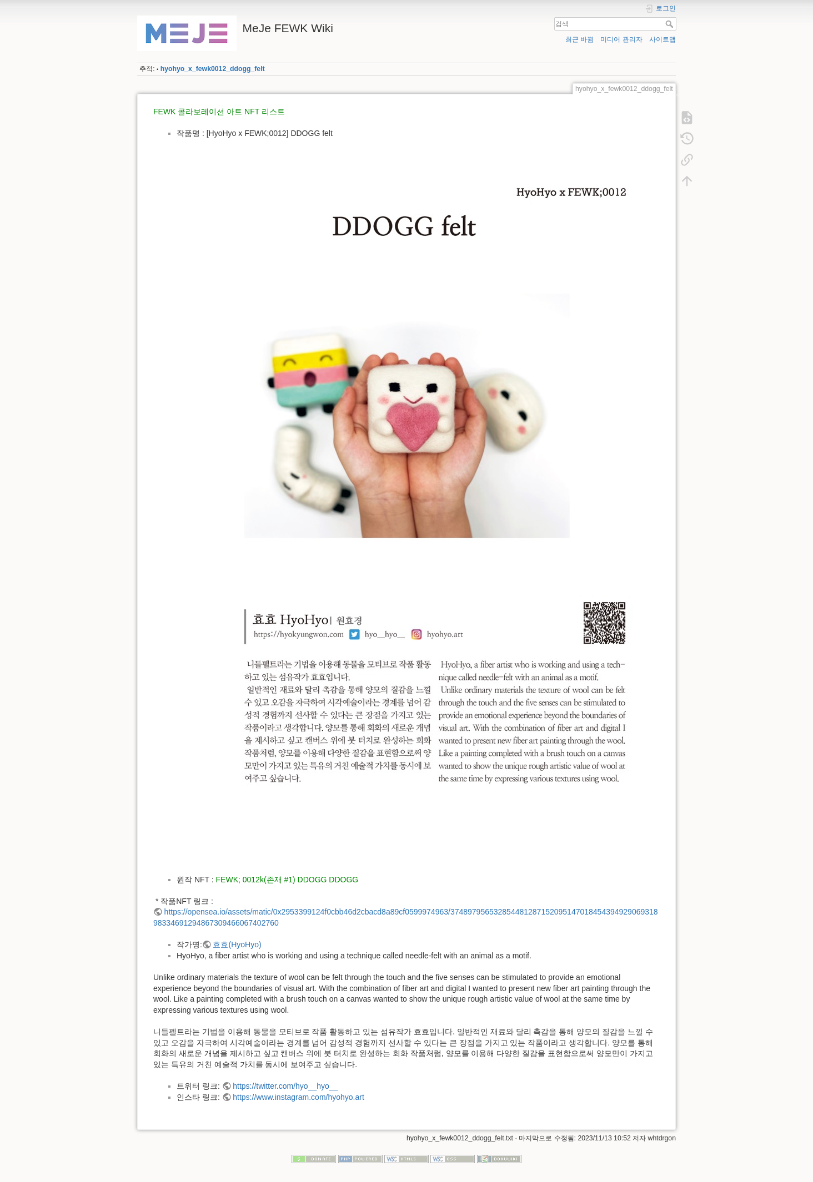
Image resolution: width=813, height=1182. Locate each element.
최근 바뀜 (579, 39)
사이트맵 (662, 39)
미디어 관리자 (621, 39)
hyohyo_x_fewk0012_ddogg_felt (212, 69)
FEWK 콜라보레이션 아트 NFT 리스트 (219, 111)
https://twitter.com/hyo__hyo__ (285, 1086)
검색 (670, 24)
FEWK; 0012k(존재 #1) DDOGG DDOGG (287, 879)
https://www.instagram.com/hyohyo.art (298, 1097)
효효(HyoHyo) (237, 944)
